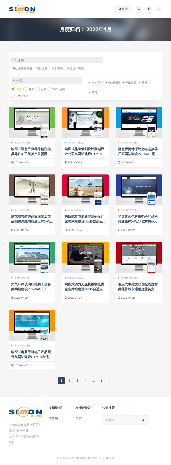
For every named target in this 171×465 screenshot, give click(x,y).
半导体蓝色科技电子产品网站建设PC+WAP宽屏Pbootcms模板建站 (138, 221)
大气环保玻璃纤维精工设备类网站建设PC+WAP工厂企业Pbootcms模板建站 (31, 289)
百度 (78, 418)
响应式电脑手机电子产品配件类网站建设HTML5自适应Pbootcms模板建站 (31, 357)
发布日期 (97, 82)
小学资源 (57, 68)
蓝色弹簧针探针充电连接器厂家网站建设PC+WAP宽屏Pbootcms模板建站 (138, 154)
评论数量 (131, 82)
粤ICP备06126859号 (101, 458)
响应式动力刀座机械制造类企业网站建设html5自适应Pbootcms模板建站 (85, 289)
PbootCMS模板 (22, 68)
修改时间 (114, 82)
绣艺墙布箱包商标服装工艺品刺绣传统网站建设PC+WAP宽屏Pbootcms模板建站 (31, 221)
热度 (95, 92)
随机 (144, 82)
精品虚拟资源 (75, 68)
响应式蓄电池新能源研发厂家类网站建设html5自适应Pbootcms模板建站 (85, 221)
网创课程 (41, 68)
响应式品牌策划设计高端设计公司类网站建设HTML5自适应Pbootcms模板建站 (85, 154)
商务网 (53, 418)
